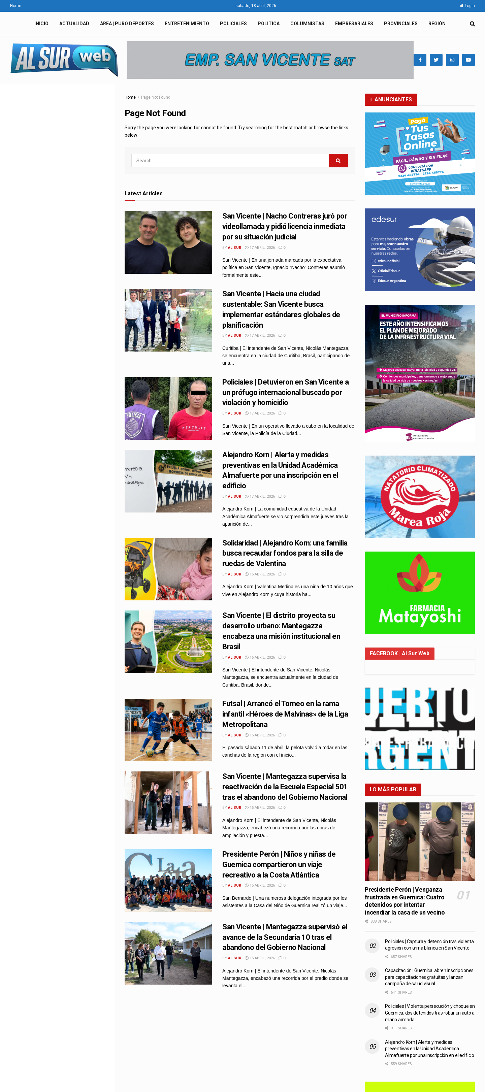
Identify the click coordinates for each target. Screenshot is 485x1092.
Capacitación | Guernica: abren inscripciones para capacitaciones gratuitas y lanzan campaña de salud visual (429, 977)
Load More (57, 794)
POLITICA (269, 23)
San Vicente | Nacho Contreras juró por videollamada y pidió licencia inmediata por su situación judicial (53, 129)
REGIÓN (437, 23)
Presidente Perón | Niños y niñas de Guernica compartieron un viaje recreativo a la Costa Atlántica (71, 626)
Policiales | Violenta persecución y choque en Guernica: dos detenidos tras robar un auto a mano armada (430, 1012)
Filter (98, 90)
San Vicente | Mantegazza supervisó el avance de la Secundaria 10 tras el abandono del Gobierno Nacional (284, 937)
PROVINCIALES (401, 23)
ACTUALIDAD (74, 23)
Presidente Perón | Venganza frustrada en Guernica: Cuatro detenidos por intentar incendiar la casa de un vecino (405, 901)
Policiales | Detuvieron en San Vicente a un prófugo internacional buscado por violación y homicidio (71, 379)
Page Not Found (155, 97)
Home (15, 5)
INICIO (41, 23)
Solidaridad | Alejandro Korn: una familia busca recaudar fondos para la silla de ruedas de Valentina (72, 461)
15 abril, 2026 (260, 735)
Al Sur (234, 247)
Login (467, 5)
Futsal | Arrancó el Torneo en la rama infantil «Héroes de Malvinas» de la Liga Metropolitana (71, 544)
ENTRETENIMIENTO (187, 23)
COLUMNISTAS (307, 23)
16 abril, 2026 (260, 574)
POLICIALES (233, 23)
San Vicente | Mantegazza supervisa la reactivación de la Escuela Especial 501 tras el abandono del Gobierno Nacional (285, 786)
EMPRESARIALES (354, 23)
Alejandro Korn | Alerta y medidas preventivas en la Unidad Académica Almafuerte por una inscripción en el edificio (429, 1048)
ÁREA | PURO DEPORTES (127, 23)
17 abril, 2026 (260, 247)
